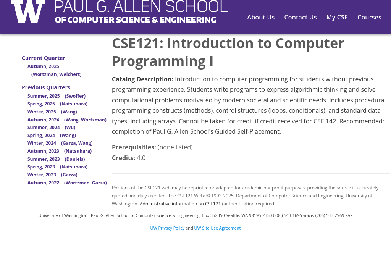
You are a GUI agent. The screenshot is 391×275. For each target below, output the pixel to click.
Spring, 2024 (51, 135)
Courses (369, 17)
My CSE (337, 17)
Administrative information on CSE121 (180, 204)
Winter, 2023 (52, 174)
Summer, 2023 (56, 159)
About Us (261, 17)
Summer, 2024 (51, 127)
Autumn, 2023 (59, 151)
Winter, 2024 (60, 143)
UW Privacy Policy (167, 228)
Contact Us (300, 17)
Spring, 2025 (57, 103)
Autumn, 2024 (67, 119)
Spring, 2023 (57, 166)
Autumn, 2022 (67, 183)
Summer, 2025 (56, 96)
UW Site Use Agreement (217, 228)
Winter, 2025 (52, 111)
